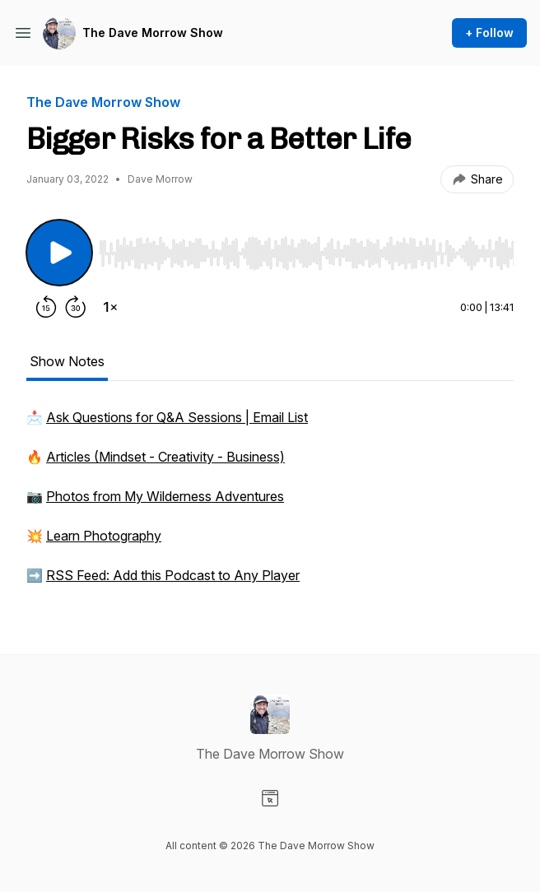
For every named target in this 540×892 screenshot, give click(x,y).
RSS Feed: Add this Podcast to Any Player (173, 575)
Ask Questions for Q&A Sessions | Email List (177, 417)
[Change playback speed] (110, 306)
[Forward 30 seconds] (75, 306)
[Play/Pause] (59, 253)
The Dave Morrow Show (152, 32)
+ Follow (489, 32)
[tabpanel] (270, 504)
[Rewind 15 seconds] (46, 306)
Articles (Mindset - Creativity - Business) (165, 456)
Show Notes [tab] (67, 361)
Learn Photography (103, 535)
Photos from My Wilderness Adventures (165, 496)
